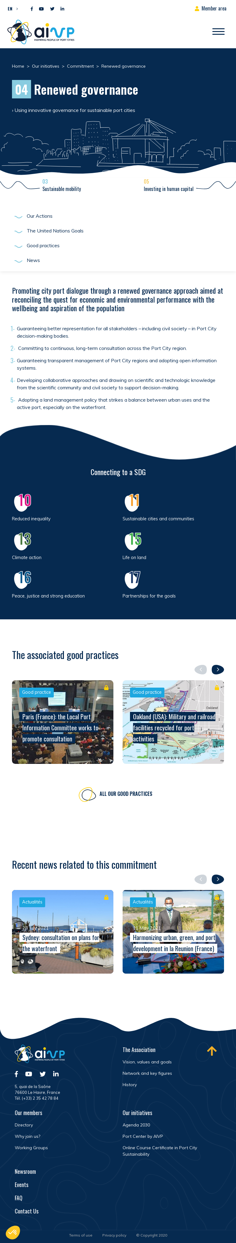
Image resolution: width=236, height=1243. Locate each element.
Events (21, 1185)
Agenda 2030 (136, 1125)
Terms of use (80, 1235)
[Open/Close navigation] (218, 32)
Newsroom (25, 1171)
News (33, 260)
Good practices (43, 245)
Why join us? (27, 1136)
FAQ (18, 1198)
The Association (139, 1050)
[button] (11, 8)
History (130, 1084)
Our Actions (40, 216)
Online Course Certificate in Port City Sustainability (160, 1151)
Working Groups (31, 1147)
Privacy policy (114, 1235)
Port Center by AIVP (143, 1136)
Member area (214, 8)
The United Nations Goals (55, 231)
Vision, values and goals (147, 1062)
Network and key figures (147, 1073)
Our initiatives (137, 1113)
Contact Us (26, 1211)
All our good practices (126, 795)
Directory (24, 1125)
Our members (28, 1113)
